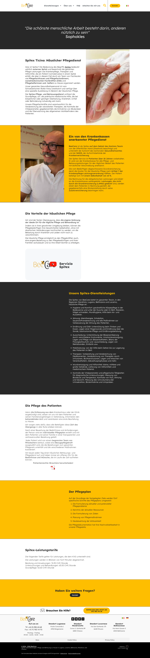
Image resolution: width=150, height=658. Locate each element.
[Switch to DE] (127, 618)
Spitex (68, 67)
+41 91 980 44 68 (35, 627)
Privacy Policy (109, 640)
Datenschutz (63, 653)
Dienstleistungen (52, 5)
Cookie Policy (72, 640)
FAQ (78, 6)
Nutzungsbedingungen (74, 653)
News (37, 640)
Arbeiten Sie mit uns (91, 6)
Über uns (69, 5)
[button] (53, 264)
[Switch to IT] (127, 5)
